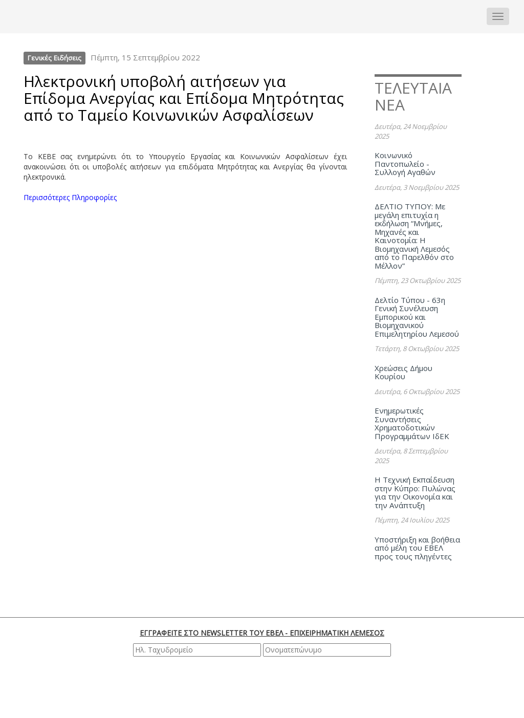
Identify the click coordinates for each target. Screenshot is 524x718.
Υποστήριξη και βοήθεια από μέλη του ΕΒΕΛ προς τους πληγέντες (417, 547)
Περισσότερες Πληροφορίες (70, 197)
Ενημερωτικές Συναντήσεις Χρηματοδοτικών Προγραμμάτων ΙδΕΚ (412, 423)
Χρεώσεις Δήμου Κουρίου (403, 372)
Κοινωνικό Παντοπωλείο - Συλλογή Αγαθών (405, 163)
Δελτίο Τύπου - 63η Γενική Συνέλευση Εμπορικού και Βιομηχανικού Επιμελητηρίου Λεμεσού (417, 317)
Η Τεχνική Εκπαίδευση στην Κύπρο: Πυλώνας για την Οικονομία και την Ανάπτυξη (415, 492)
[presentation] (263, 687)
